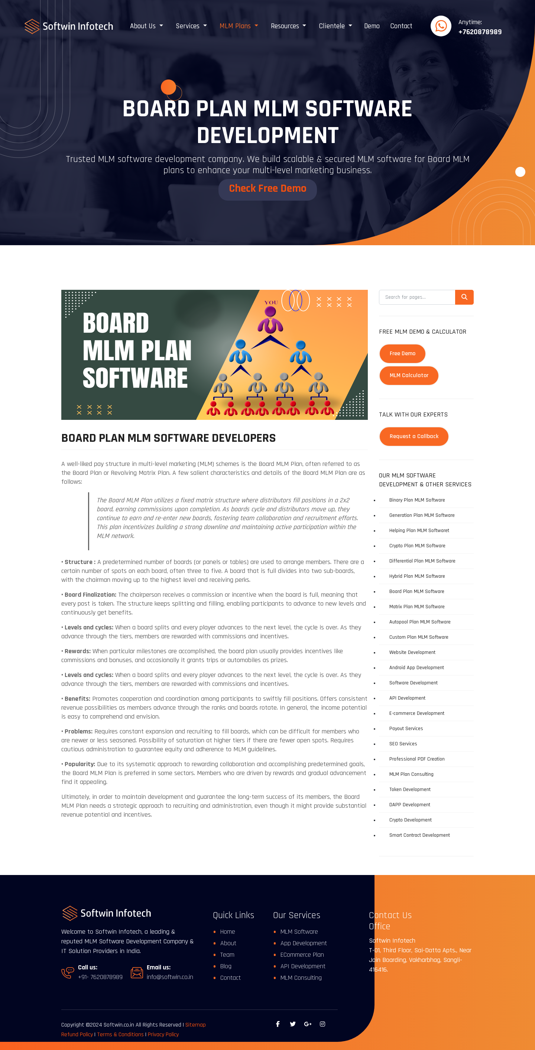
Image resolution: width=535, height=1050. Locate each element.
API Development (407, 698)
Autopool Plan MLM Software (420, 622)
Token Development (410, 789)
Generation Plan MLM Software (422, 515)
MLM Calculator (409, 375)
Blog (225, 966)
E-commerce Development (416, 713)
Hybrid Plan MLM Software (417, 576)
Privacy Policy (163, 1034)
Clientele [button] (333, 26)
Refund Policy (77, 1034)
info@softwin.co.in (170, 977)
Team (227, 954)
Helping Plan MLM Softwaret (419, 530)
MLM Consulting (301, 977)
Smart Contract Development (419, 835)
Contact (401, 26)
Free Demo (402, 353)
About (228, 943)
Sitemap (195, 1025)
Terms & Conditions (121, 1034)
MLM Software (299, 931)
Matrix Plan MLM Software (417, 606)
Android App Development (416, 667)
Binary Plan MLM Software (417, 500)
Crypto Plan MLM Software (417, 545)
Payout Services (406, 728)
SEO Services (403, 743)
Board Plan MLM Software (416, 591)
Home (227, 931)
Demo (372, 26)
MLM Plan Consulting (411, 774)
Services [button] (188, 26)
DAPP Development (409, 804)
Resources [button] (286, 26)
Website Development (412, 652)
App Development (304, 943)
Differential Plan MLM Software (422, 561)
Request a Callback (414, 436)
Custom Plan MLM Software (418, 637)
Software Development (413, 683)
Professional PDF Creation (417, 759)
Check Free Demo (268, 188)
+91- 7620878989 (100, 977)
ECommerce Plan (302, 954)
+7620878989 (480, 32)
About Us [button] (144, 26)
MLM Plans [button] (236, 26)
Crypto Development (410, 820)
